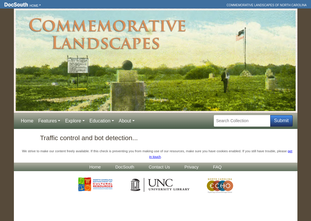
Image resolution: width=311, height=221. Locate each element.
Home (34, 5)
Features (47, 120)
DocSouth (124, 167)
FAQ (217, 167)
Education (99, 120)
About (125, 120)
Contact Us (159, 167)
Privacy (192, 167)
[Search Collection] (242, 121)
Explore (73, 120)
